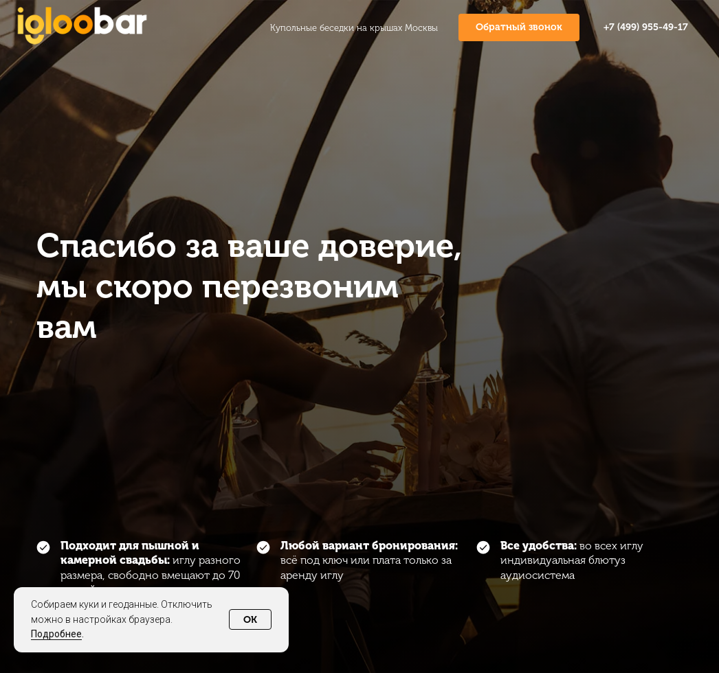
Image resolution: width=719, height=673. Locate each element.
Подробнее (56, 633)
